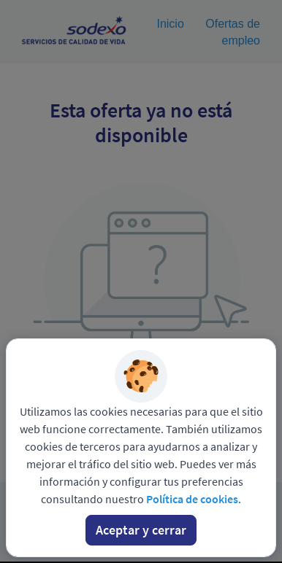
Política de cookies (192, 499)
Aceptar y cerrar (141, 529)
